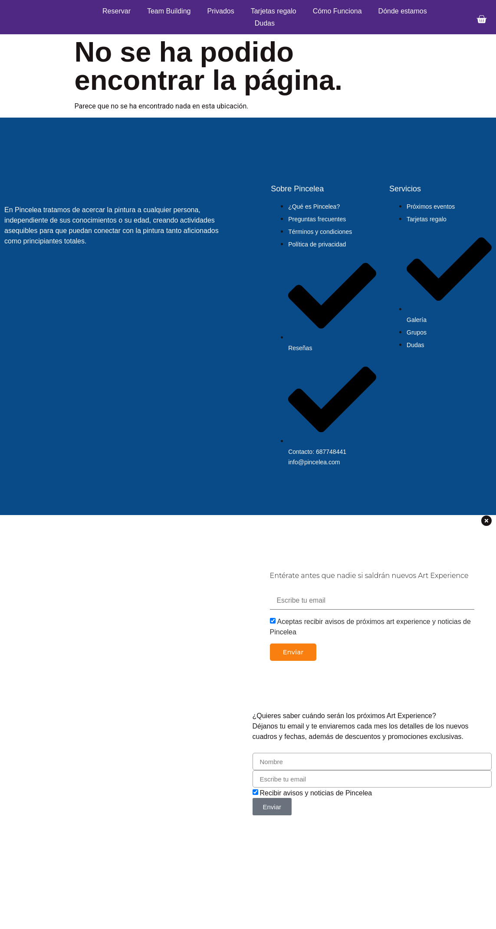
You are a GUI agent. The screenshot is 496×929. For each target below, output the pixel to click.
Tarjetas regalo (273, 11)
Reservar (116, 11)
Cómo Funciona (337, 11)
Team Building (169, 11)
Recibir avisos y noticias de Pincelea (315, 793)
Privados (220, 11)
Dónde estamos (402, 11)
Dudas (265, 23)
